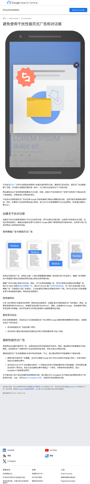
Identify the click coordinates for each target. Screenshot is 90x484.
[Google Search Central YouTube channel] (66, 450)
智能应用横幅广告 (25, 286)
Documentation (11, 9)
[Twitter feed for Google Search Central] (24, 461)
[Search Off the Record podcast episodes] (66, 456)
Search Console (78, 10)
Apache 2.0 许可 (74, 387)
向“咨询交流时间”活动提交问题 (14, 477)
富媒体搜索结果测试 (68, 477)
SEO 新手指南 (37, 477)
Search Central (24, 2)
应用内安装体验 (57, 286)
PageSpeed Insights (68, 481)
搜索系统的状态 (37, 481)
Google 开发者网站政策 (26, 389)
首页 (4, 18)
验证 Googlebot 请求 (33, 378)
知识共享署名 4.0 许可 (38, 387)
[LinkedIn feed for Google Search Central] (24, 450)
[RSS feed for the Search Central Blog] (24, 456)
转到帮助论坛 (7, 474)
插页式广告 (12, 185)
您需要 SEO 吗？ (38, 474)
